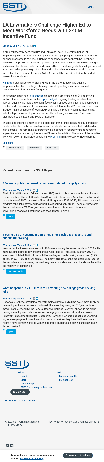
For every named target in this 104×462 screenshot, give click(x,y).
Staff (23, 379)
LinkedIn (7, 446)
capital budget (49, 99)
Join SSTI (21, 391)
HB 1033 (7, 82)
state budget (15, 147)
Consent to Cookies (78, 455)
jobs (11, 332)
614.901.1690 (15, 424)
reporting (55, 136)
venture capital (16, 271)
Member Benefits (68, 376)
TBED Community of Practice (36, 387)
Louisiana (8, 142)
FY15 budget (36, 95)
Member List (66, 379)
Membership (27, 383)
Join (59, 372)
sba (11, 216)
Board (24, 376)
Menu (90, 7)
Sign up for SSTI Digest (22, 400)
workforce (34, 147)
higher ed (52, 147)
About (21, 372)
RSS (12, 446)
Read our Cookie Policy (31, 458)
